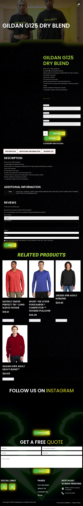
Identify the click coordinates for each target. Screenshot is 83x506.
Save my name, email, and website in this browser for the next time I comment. (29, 240)
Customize (52, 138)
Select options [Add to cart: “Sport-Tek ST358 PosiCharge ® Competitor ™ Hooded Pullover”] (34, 320)
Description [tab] (10, 151)
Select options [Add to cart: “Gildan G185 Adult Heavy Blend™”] (8, 379)
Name (6, 230)
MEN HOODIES (58, 143)
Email (6, 235)
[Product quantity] (45, 133)
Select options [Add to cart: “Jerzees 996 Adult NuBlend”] (61, 320)
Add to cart (57, 133)
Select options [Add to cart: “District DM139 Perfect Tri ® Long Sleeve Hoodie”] (8, 320)
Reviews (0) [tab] (49, 151)
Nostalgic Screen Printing (71, 482)
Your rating (8, 215)
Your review (8, 221)
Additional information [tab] (29, 151)
